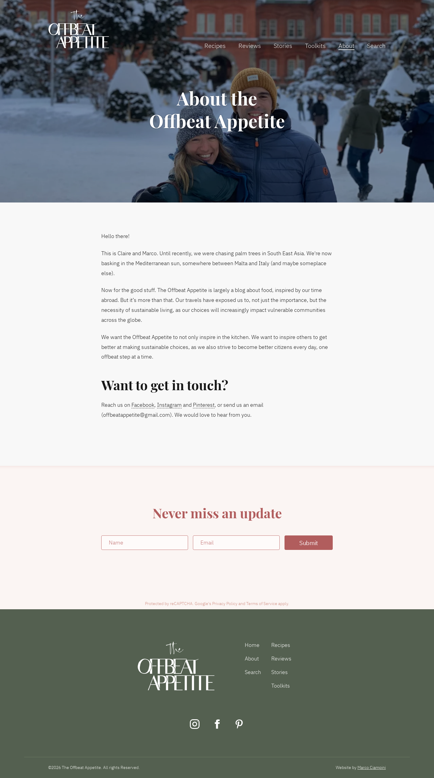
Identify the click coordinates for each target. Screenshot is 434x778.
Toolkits (315, 46)
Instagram (169, 404)
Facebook (142, 404)
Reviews (249, 46)
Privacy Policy (224, 603)
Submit (308, 542)
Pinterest (204, 404)
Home (252, 645)
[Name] (144, 542)
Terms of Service (261, 603)
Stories (283, 46)
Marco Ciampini (371, 767)
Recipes (215, 46)
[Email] (236, 542)
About (346, 46)
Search (376, 46)
